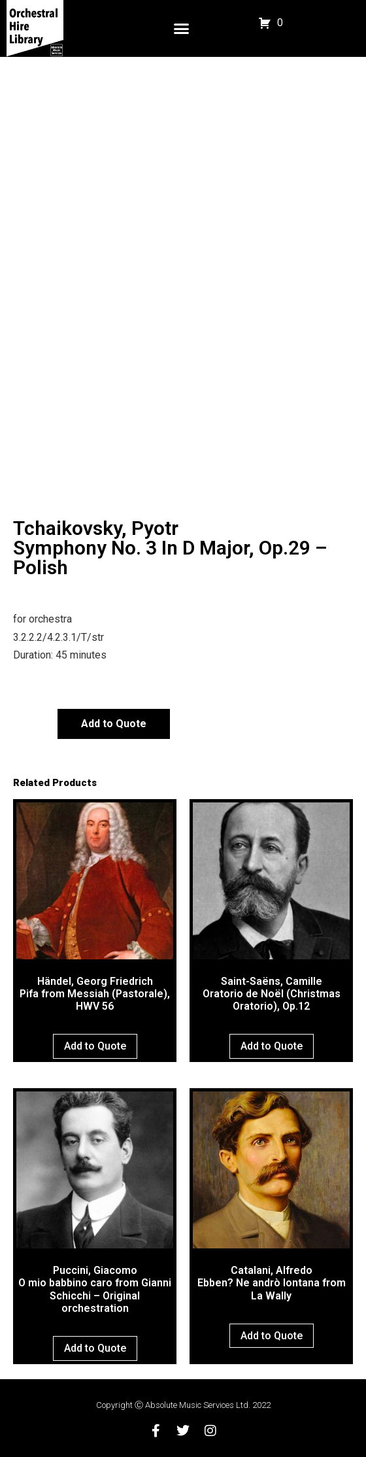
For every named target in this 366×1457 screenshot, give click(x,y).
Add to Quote (113, 723)
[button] (181, 28)
